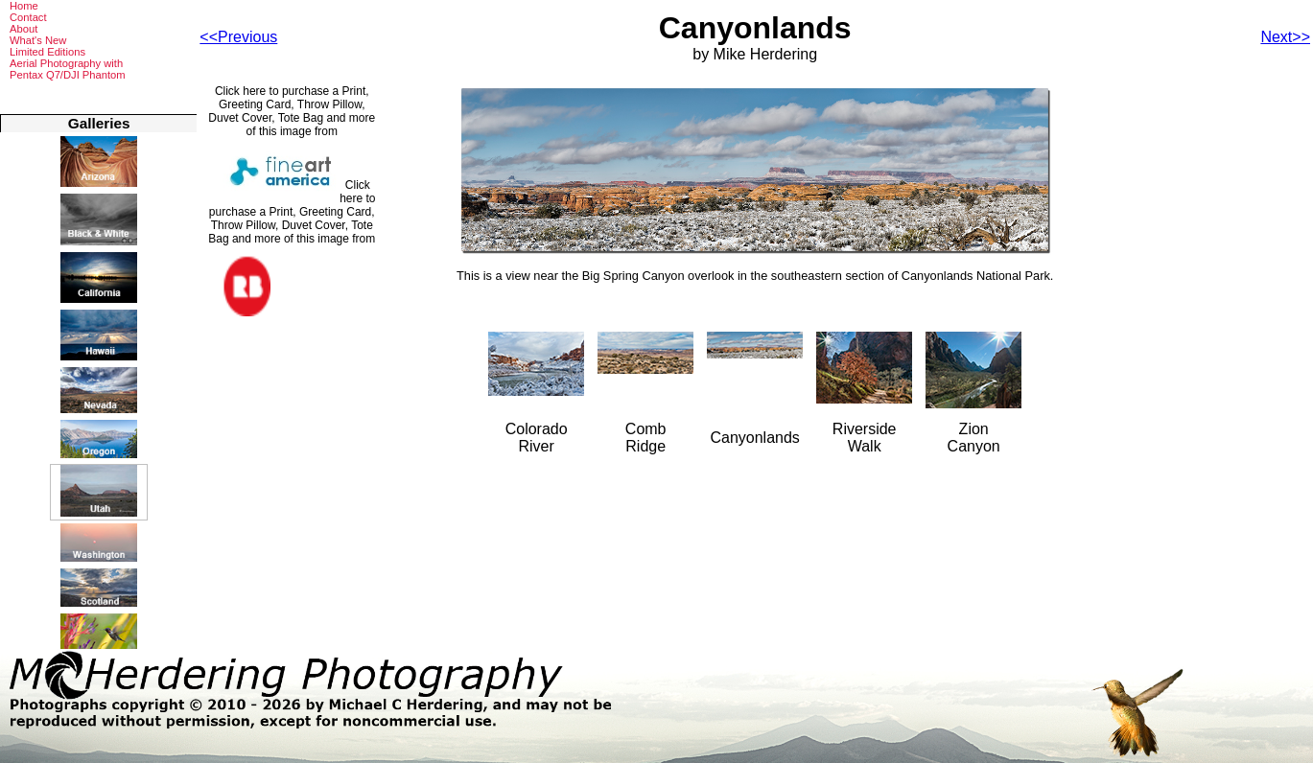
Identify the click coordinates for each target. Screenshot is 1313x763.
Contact (28, 17)
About (23, 29)
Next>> (1285, 37)
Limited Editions (47, 52)
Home (24, 6)
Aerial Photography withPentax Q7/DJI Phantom (68, 69)
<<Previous (238, 37)
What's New (38, 40)
